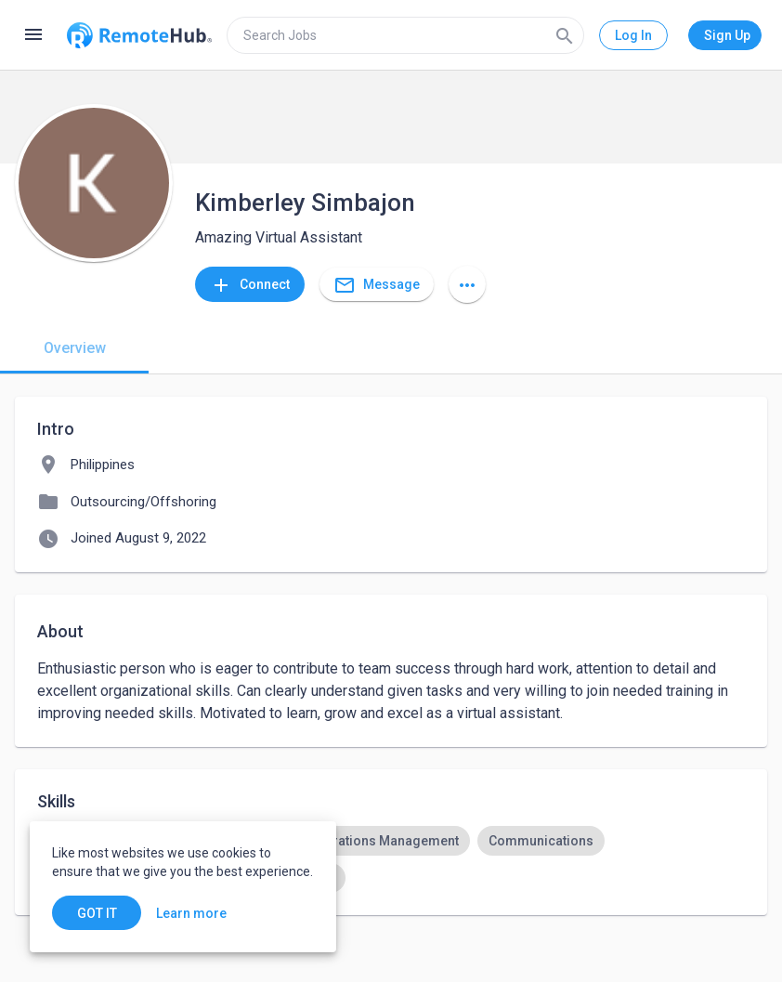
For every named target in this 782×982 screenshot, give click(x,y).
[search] (405, 35)
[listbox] (391, 859)
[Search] (564, 35)
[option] (383, 841)
